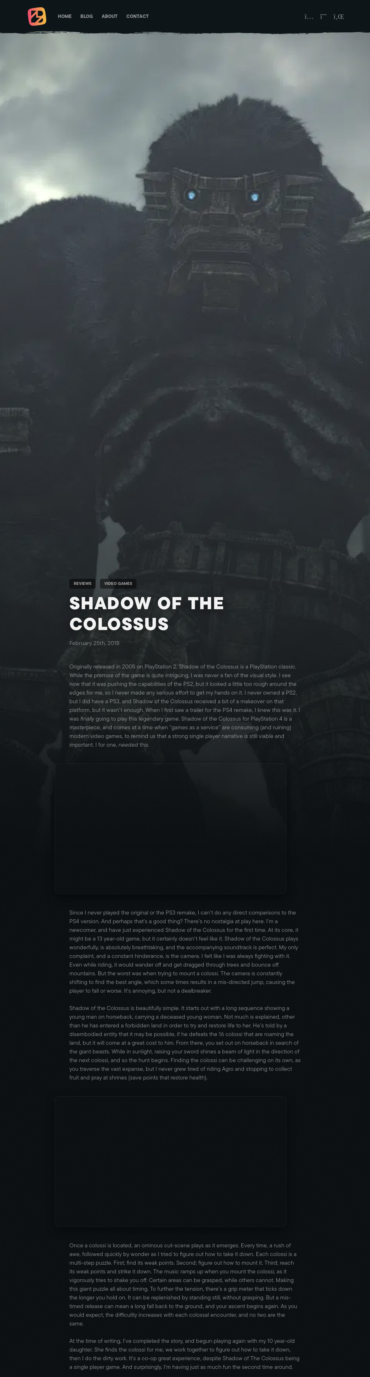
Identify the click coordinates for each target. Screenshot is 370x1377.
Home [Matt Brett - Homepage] (65, 16)
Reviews (82, 583)
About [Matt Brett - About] (110, 16)
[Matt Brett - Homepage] (37, 17)
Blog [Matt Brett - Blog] (86, 16)
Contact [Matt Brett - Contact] (137, 16)
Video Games (118, 583)
